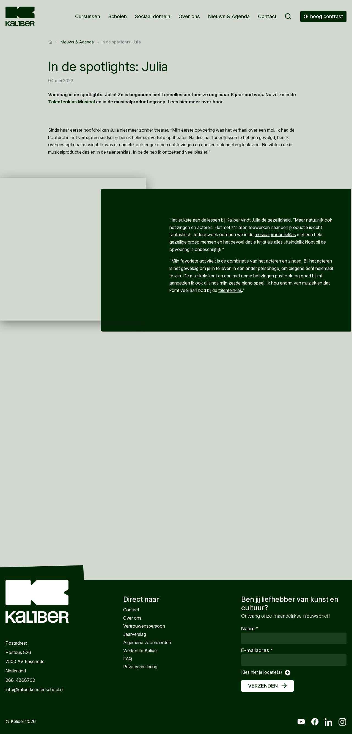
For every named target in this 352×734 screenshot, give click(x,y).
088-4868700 (20, 680)
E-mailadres (257, 650)
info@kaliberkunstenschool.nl (35, 689)
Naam (249, 628)
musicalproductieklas (275, 234)
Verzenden (263, 686)
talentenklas (230, 290)
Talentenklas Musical (71, 101)
